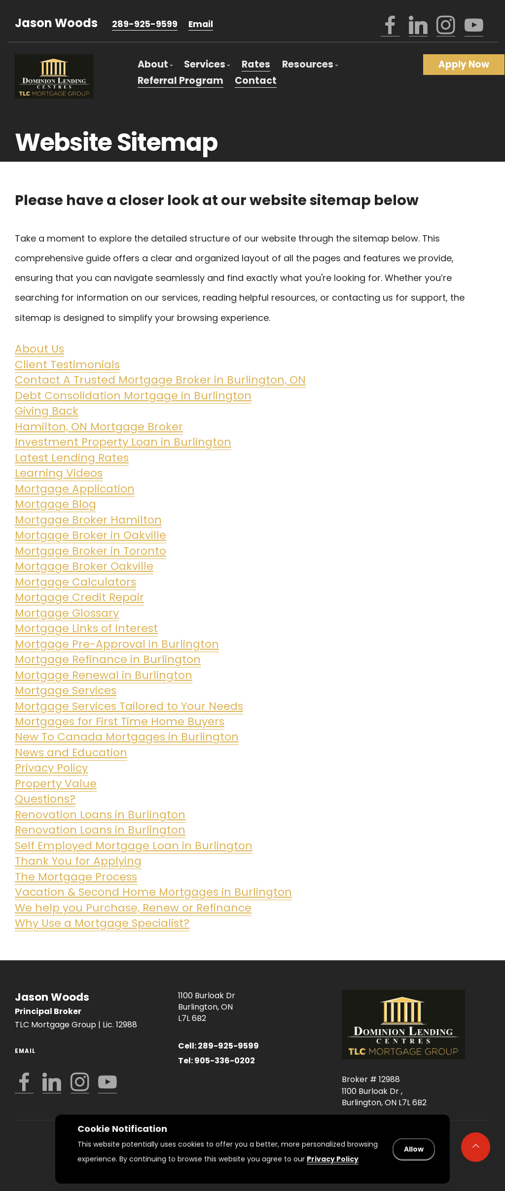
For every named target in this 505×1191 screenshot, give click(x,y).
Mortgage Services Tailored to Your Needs (129, 706)
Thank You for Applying (78, 861)
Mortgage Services (65, 690)
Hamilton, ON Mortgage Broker (99, 426)
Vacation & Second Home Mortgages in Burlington (153, 892)
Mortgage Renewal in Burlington (103, 675)
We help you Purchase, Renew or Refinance (133, 907)
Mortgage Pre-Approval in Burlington (117, 644)
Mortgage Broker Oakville (84, 566)
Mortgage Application (75, 488)
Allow (414, 1149)
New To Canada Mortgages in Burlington (127, 736)
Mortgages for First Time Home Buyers (119, 721)
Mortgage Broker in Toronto (90, 551)
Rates (256, 64)
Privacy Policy (51, 767)
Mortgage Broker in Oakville (90, 535)
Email (200, 24)
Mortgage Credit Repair (79, 597)
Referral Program (180, 80)
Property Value (56, 783)
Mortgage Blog (55, 504)
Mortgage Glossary (67, 613)
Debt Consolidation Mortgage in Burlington (133, 395)
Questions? (45, 798)
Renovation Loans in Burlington (100, 814)
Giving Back (46, 411)
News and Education (71, 752)
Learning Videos (59, 473)
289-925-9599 (145, 24)
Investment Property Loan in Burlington (123, 442)
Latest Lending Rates (72, 457)
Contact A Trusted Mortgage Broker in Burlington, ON (160, 379)
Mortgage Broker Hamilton (88, 519)
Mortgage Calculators (75, 582)
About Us (39, 348)
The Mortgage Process (76, 876)
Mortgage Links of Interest (86, 628)
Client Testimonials (67, 364)
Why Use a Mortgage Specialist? (102, 923)
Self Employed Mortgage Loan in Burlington (133, 845)
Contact (256, 80)
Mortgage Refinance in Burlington (108, 659)
